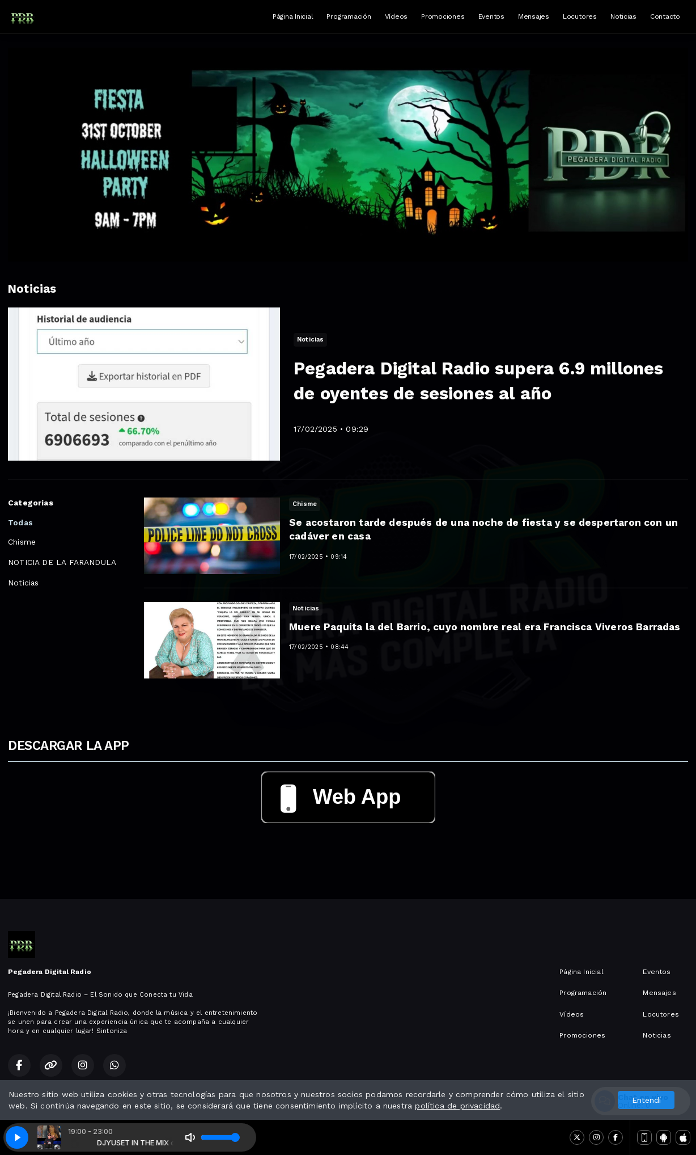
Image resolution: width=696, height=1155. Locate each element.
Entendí (646, 1100)
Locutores (580, 16)
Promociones (442, 16)
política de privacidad (457, 1105)
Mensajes (533, 16)
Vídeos (396, 16)
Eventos (491, 16)
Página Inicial (293, 16)
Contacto (665, 16)
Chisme (22, 541)
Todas (20, 522)
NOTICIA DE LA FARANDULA (62, 562)
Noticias (623, 16)
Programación (348, 16)
